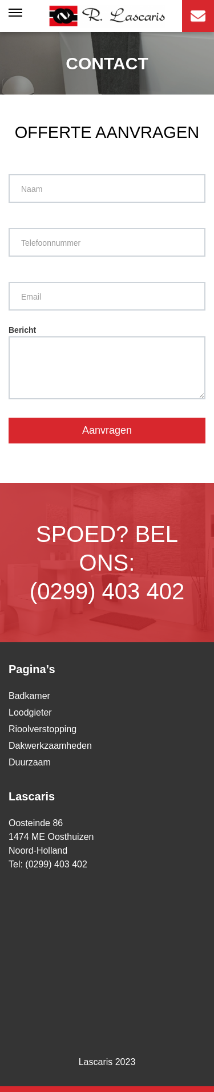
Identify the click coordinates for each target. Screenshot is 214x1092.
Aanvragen (107, 430)
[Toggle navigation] (16, 16)
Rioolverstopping (42, 729)
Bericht (107, 362)
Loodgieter (30, 712)
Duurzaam (30, 762)
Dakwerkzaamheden (50, 746)
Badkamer (29, 696)
